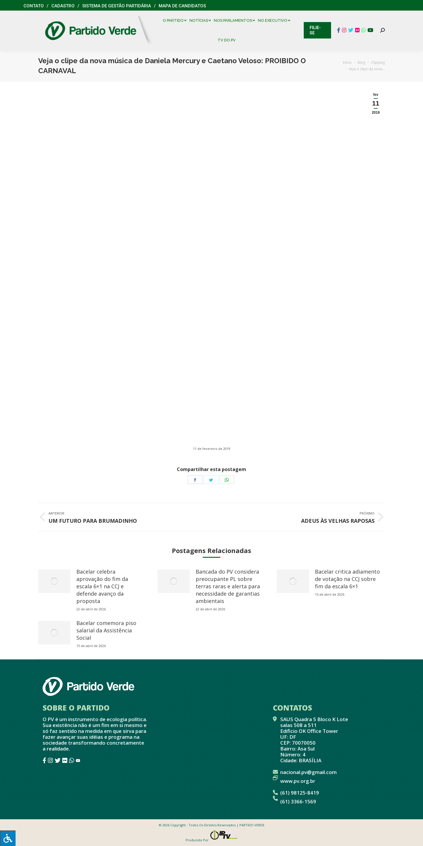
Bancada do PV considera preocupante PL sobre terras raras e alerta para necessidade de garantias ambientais (228, 586)
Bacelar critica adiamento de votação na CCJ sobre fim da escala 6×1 (347, 579)
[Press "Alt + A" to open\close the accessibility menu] (8, 838)
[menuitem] (176, 20)
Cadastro (63, 6)
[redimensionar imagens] (54, 581)
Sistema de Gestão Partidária (116, 6)
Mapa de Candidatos (182, 6)
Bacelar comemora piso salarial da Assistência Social (106, 630)
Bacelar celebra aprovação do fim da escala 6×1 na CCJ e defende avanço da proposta (102, 586)
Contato (34, 6)
